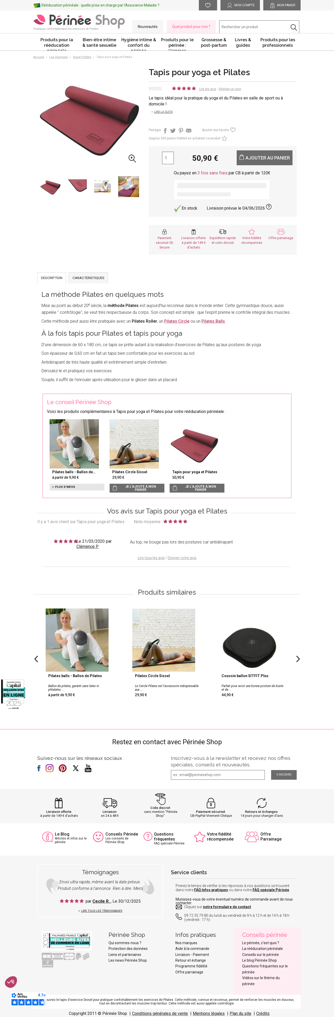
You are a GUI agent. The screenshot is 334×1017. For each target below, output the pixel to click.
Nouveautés (148, 27)
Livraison (109, 812)
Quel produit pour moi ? (191, 27)
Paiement (201, 955)
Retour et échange (190, 960)
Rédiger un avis (230, 89)
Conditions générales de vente (160, 1013)
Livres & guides (243, 42)
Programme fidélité (191, 966)
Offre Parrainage (271, 837)
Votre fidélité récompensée (220, 837)
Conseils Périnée (121, 834)
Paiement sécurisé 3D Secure (164, 242)
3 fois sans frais (213, 172)
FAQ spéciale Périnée (271, 890)
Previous (36, 658)
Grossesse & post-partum (214, 42)
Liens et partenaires (125, 955)
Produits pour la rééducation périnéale (56, 43)
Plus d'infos (65, 487)
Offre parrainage (281, 238)
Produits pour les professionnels (277, 42)
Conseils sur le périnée (260, 955)
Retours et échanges (261, 812)
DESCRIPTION (51, 278)
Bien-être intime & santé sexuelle (99, 42)
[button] (11, 982)
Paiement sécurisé (210, 812)
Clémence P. (87, 546)
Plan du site (240, 1013)
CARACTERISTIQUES (88, 278)
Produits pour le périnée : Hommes (177, 43)
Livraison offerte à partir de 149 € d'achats (193, 242)
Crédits (263, 1013)
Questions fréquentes (164, 837)
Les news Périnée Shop (128, 960)
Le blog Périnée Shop (259, 960)
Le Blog (62, 834)
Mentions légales (209, 1013)
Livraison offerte (58, 812)
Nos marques (186, 943)
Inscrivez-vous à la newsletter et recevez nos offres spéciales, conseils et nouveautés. (230, 761)
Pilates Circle (176, 321)
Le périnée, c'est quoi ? (260, 943)
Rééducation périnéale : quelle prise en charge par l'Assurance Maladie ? (100, 5)
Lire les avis (207, 89)
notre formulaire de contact (227, 907)
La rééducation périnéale (262, 949)
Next (298, 658)
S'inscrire (283, 774)
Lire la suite (163, 112)
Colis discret (160, 808)
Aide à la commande (192, 949)
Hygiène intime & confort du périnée (138, 43)
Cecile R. (101, 901)
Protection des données (128, 949)
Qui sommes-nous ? (125, 943)
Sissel (156, 88)
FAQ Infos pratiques (211, 890)
